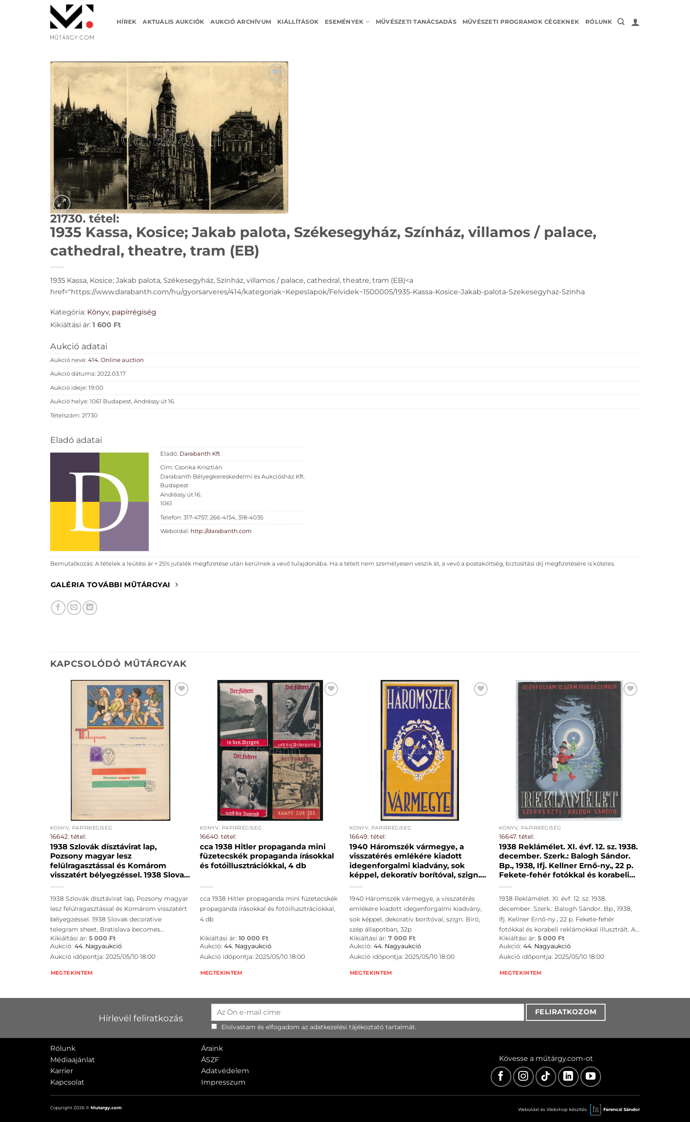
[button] (620, 21)
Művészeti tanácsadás (416, 21)
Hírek (126, 21)
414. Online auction (116, 360)
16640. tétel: (218, 837)
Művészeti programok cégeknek (520, 21)
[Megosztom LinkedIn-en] (90, 607)
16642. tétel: (68, 837)
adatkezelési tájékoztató (347, 1027)
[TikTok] (546, 1077)
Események (347, 22)
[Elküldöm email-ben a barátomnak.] (74, 607)
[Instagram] (523, 1077)
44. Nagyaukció (98, 946)
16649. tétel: (367, 837)
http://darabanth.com (221, 531)
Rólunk (599, 21)
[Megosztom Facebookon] (58, 607)
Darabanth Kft (200, 453)
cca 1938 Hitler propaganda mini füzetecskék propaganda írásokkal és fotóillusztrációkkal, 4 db (267, 856)
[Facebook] (501, 1077)
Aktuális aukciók (173, 21)
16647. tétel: (516, 837)
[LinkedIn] (568, 1077)
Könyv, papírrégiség (121, 312)
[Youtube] (590, 1077)
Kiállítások (298, 21)
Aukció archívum (240, 21)
